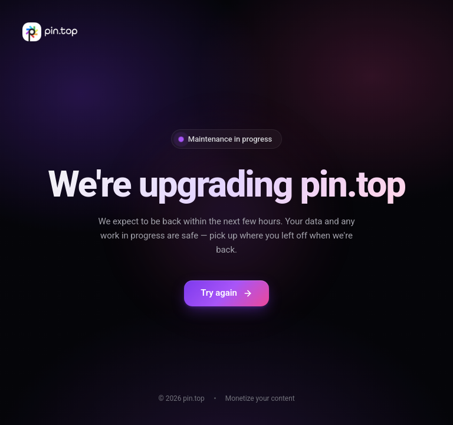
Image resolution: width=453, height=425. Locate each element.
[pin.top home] (49, 31)
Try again (226, 292)
